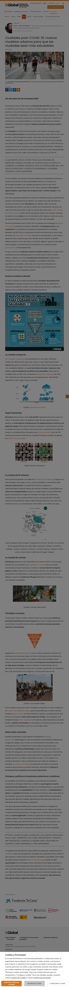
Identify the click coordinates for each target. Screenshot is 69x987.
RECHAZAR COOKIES (34, 984)
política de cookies (18, 978)
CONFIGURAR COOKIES (57, 984)
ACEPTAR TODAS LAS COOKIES (11, 983)
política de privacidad (42, 978)
